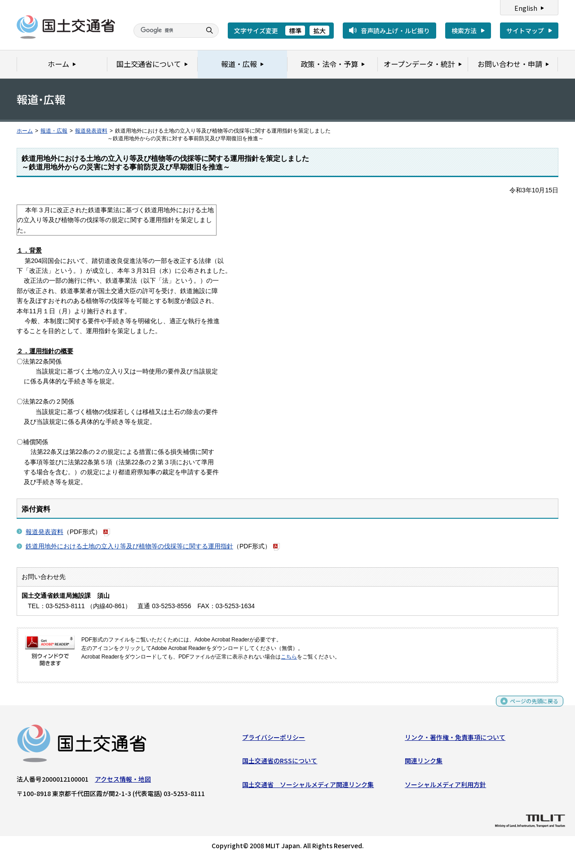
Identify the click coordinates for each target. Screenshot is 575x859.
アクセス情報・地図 (123, 781)
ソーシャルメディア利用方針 (445, 786)
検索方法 (464, 30)
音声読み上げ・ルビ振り (395, 30)
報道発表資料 (91, 131)
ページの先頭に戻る (530, 707)
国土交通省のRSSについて (279, 762)
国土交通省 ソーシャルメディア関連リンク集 (308, 786)
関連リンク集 (423, 762)
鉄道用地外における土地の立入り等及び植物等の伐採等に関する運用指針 (129, 546)
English (525, 8)
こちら (289, 657)
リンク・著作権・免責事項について (455, 739)
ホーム (25, 131)
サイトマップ (525, 30)
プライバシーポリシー (273, 739)
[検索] (166, 30)
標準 (295, 30)
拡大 (319, 30)
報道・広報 (53, 131)
